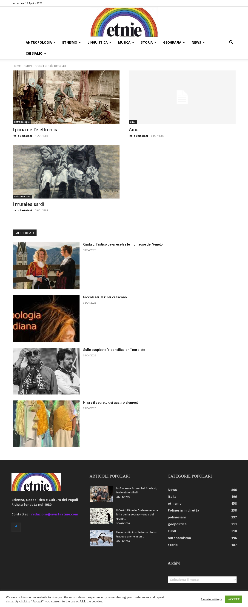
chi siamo (36, 53)
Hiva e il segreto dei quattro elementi (111, 402)
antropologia (41, 42)
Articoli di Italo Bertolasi (50, 66)
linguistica (99, 42)
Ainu (133, 129)
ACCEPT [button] (233, 599)
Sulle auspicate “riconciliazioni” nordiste (114, 350)
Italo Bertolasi (22, 135)
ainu (132, 121)
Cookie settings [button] (211, 599)
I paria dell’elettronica (36, 129)
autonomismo (22, 196)
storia (149, 42)
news (198, 42)
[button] (231, 43)
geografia (174, 42)
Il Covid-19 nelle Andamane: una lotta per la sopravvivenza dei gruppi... (137, 514)
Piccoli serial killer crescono (105, 297)
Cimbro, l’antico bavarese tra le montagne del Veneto (123, 244)
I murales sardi (28, 204)
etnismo (71, 42)
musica (126, 42)
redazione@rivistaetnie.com (54, 514)
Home (17, 66)
